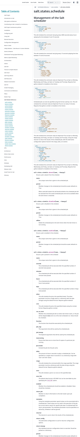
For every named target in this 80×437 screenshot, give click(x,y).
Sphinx (11, 435)
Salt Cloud (6, 87)
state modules (8, 155)
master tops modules (10, 160)
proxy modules (8, 141)
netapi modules (9, 135)
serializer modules (9, 153)
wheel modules (9, 162)
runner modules (9, 150)
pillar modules (8, 139)
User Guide (33, 2)
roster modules (9, 148)
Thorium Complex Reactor (8, 83)
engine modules (9, 126)
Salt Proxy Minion (8, 90)
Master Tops (7, 113)
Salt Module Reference (10, 116)
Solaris (6, 77)
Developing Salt (8, 183)
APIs (5, 165)
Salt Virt (6, 100)
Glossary (6, 192)
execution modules (10, 128)
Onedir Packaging (8, 103)
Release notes (7, 186)
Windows (6, 180)
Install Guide (25, 2)
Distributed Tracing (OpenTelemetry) (9, 67)
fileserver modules (9, 131)
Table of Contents (6, 12)
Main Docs (41, 2)
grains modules (9, 133)
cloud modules (8, 124)
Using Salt (6, 42)
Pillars (5, 110)
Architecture (7, 168)
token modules (9, 159)
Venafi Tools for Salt (9, 189)
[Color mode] (74, 2)
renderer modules (9, 144)
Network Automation (9, 96)
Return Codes (7, 53)
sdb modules (8, 151)
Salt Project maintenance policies (10, 32)
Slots (5, 177)
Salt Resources (8, 94)
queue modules (9, 142)
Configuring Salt (8, 39)
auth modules (8, 119)
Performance (7, 174)
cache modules (9, 122)
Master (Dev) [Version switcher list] (66, 2)
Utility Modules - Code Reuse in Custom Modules (10, 58)
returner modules (9, 146)
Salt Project (7, 17)
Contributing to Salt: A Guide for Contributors (10, 27)
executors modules (10, 130)
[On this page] (77, 2)
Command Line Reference (8, 106)
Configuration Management (7, 49)
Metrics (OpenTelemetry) (10, 70)
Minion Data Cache (9, 171)
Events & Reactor (8, 63)
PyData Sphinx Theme (68, 433)
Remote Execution (9, 45)
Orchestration (7, 74)
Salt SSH (6, 80)
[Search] (54, 2)
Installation (7, 36)
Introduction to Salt (9, 20)
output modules (9, 137)
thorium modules (9, 157)
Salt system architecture (10, 23)
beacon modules (9, 121)
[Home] (22, 7)
